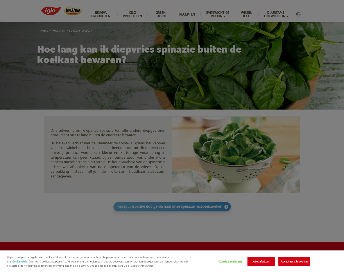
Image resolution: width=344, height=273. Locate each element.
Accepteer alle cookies (294, 261)
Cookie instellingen (230, 261)
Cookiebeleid (19, 261)
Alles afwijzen (261, 261)
